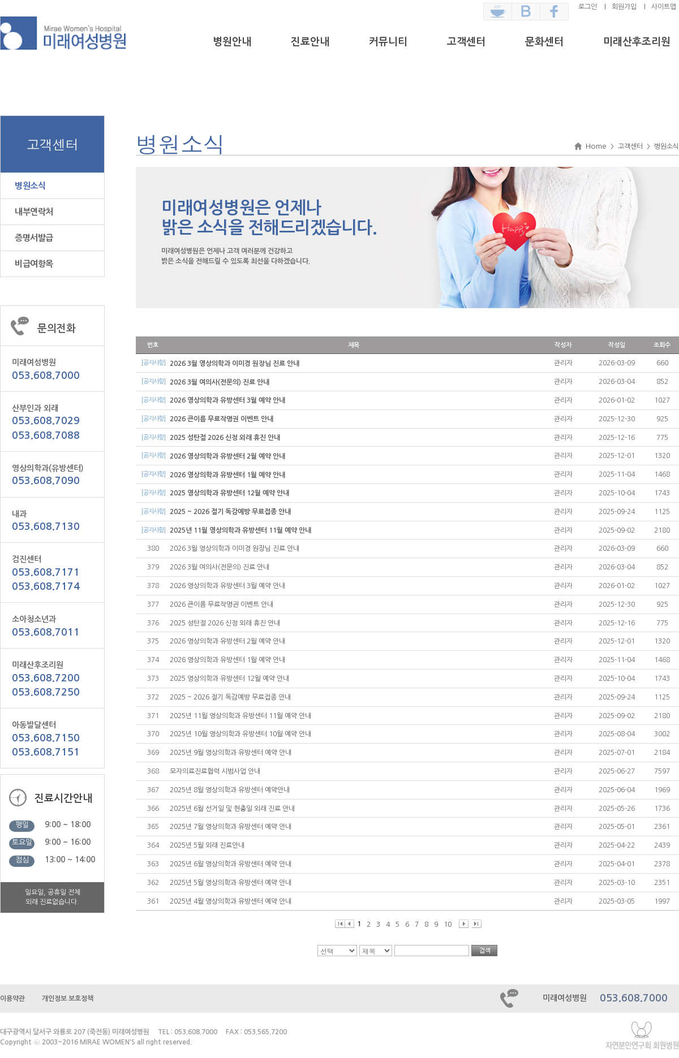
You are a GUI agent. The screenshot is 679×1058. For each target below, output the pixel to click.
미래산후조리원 (637, 42)
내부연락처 (34, 212)
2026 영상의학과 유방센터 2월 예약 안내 (227, 456)
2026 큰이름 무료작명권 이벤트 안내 (221, 419)
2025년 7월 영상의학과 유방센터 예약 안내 (230, 826)
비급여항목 (34, 264)
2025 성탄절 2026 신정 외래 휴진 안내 (225, 437)
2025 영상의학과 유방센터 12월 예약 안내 (229, 493)
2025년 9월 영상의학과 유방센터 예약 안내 (230, 752)
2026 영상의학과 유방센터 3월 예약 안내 (227, 400)
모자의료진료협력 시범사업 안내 (215, 771)
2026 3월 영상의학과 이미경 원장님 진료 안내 (234, 363)
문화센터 (544, 42)
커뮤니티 (388, 42)
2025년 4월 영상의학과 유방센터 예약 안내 (230, 901)
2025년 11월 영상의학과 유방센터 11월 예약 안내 (240, 530)
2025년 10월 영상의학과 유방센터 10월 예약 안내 (240, 734)
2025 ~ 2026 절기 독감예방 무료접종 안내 (230, 511)
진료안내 (310, 42)
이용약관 (12, 998)
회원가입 (624, 6)
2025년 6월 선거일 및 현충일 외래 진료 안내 (232, 808)
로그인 (587, 6)
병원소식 (30, 186)
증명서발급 (34, 238)
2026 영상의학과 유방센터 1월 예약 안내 (227, 475)
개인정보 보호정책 (67, 998)
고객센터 (466, 42)
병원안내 (232, 42)
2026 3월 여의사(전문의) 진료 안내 (219, 382)
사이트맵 (663, 6)
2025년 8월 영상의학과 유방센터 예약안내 (230, 790)
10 (448, 924)
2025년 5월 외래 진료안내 (207, 845)
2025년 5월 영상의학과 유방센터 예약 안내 (230, 882)
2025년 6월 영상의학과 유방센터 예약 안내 (230, 864)
